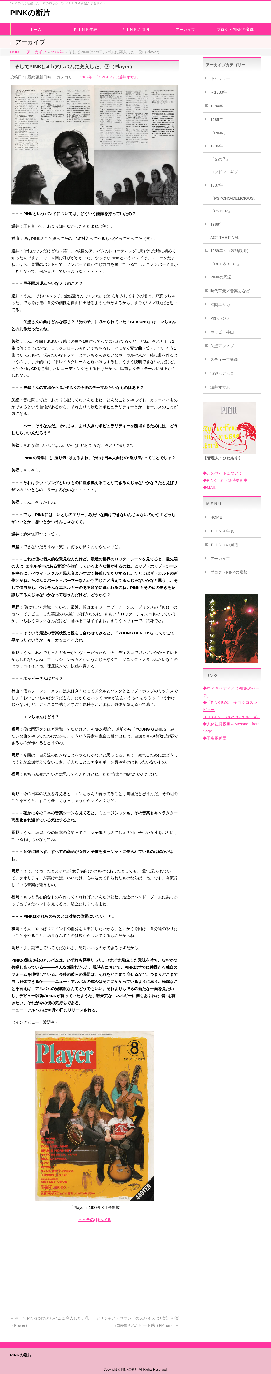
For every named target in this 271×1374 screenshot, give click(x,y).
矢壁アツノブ (222, 346)
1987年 (86, 77)
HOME (216, 517)
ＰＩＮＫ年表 (222, 531)
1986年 (216, 146)
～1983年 (218, 92)
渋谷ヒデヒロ (222, 373)
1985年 (216, 119)
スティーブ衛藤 (224, 359)
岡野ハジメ (220, 318)
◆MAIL (209, 487)
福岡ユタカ (220, 304)
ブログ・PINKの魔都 (228, 572)
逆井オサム (128, 77)
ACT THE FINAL (224, 237)
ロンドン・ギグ (224, 172)
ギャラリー (220, 78)
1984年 (216, 106)
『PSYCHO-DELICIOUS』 (234, 198)
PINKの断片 (30, 13)
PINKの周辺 (220, 277)
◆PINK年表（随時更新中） (227, 480)
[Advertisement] (94, 1265)
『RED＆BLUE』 (225, 264)
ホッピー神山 (222, 332)
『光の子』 (220, 159)
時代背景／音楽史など (230, 291)
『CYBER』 (105, 77)
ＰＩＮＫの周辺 (224, 544)
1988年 (216, 224)
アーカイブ (220, 558)
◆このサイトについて (222, 473)
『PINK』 (218, 133)
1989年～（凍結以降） (230, 250)
